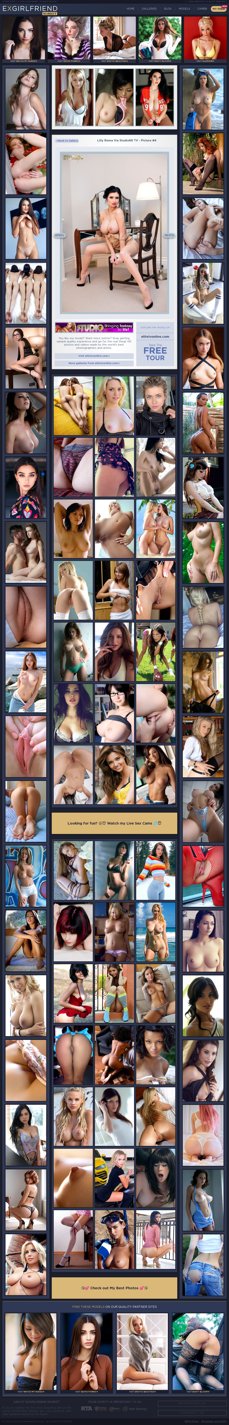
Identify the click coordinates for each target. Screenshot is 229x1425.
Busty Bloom (49, 1)
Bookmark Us (192, 1403)
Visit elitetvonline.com (94, 356)
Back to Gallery (67, 141)
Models (184, 9)
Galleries (149, 9)
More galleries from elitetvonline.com (94, 363)
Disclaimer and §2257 (214, 1422)
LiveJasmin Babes (29, 1)
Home (131, 9)
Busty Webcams (217, 1)
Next (168, 235)
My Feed (219, 9)
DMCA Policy (192, 1422)
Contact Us (192, 1413)
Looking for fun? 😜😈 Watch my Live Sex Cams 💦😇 (114, 823)
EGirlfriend (30, 10)
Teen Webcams (196, 1)
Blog (168, 9)
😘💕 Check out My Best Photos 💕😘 (114, 1288)
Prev (60, 235)
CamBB (202, 9)
